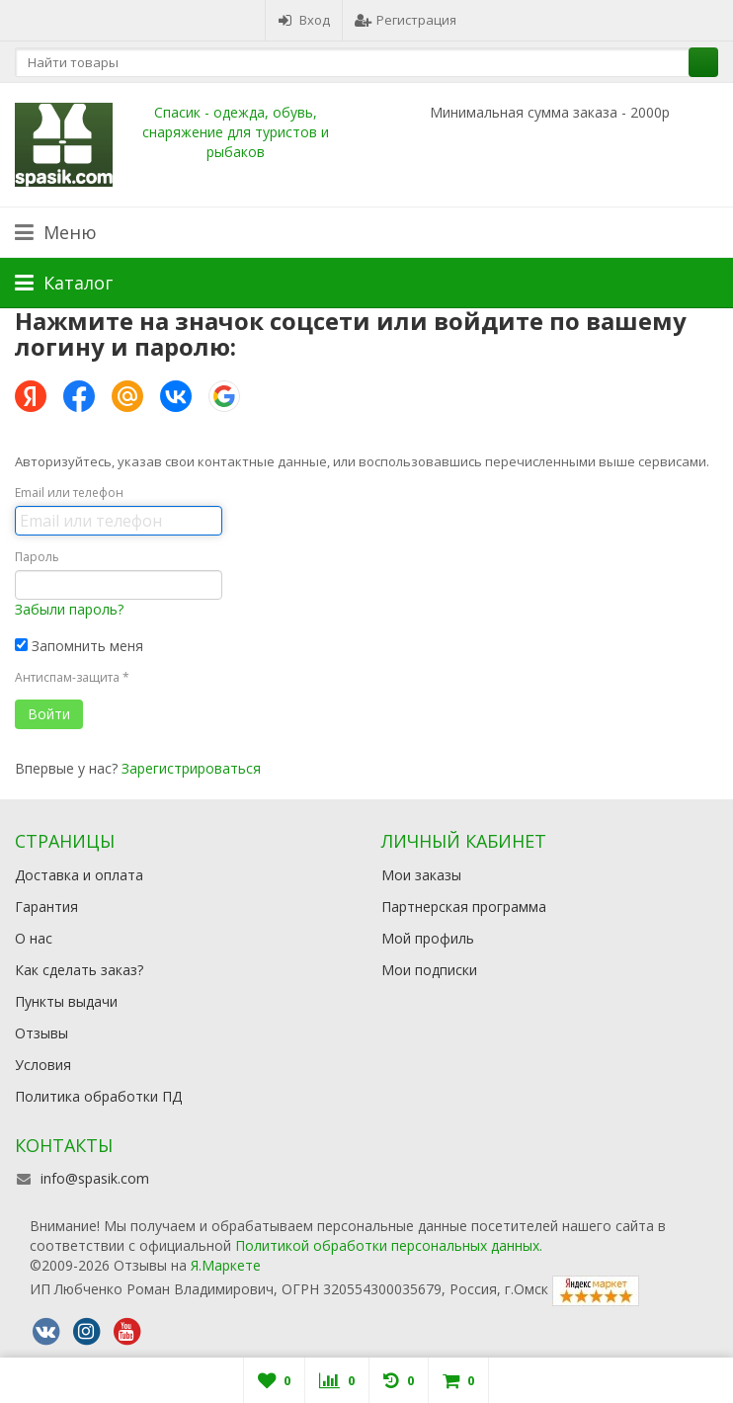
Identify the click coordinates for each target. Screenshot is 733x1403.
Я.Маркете (226, 1265)
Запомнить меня (79, 645)
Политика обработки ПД (98, 1096)
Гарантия (46, 906)
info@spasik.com (95, 1178)
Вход (304, 20)
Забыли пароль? (69, 609)
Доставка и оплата (79, 875)
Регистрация (405, 20)
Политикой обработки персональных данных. (388, 1245)
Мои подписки (429, 969)
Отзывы (41, 1033)
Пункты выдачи (66, 1001)
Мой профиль (427, 938)
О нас (33, 938)
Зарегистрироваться (191, 768)
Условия (43, 1064)
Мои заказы (421, 875)
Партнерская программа (463, 906)
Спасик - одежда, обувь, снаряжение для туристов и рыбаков (235, 132)
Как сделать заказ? (79, 969)
